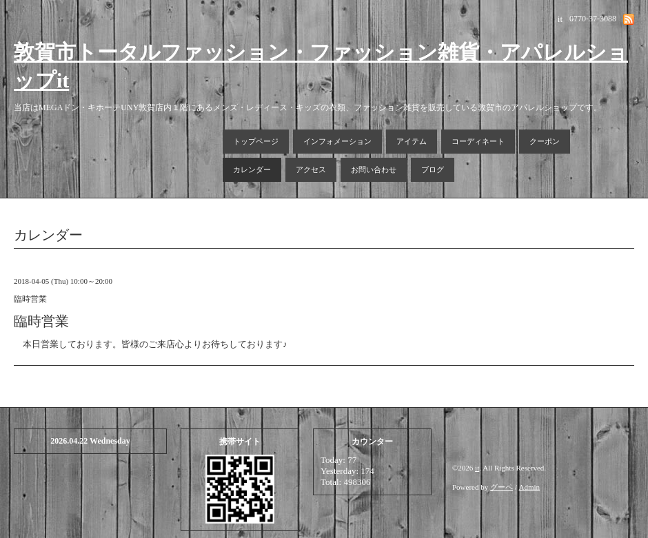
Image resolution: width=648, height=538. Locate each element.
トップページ (256, 141)
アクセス (311, 169)
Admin (529, 487)
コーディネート (478, 141)
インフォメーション (337, 141)
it (477, 468)
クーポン (544, 141)
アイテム (411, 141)
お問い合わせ (373, 169)
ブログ (432, 169)
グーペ (501, 487)
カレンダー (252, 169)
